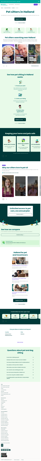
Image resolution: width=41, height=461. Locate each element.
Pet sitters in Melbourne (4, 422)
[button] (8, 186)
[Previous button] (3, 199)
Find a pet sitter (11, 4)
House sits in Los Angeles (5, 434)
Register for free (20, 19)
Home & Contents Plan (4, 392)
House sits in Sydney (4, 436)
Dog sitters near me (4, 415)
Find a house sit (17, 4)
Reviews (2, 395)
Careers (2, 403)
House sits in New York (4, 433)
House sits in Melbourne (4, 437)
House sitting (3, 429)
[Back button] (4, 66)
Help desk (2, 391)
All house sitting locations (5, 440)
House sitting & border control (5, 394)
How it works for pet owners (5, 385)
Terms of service (16, 459)
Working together (3, 409)
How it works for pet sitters (5, 387)
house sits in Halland (21, 22)
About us (2, 399)
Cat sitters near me (4, 414)
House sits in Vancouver (4, 439)
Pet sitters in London (4, 417)
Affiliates (2, 407)
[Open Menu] (39, 5)
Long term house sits (4, 430)
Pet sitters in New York (4, 418)
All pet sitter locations (4, 425)
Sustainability (3, 402)
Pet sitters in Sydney (4, 421)
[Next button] (7, 66)
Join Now (35, 4)
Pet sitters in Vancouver (4, 424)
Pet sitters (2, 412)
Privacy (22, 459)
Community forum (4, 400)
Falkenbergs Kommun (8, 335)
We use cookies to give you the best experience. (10, 1)
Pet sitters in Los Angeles (5, 419)
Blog (1, 404)
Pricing (2, 388)
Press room (3, 406)
